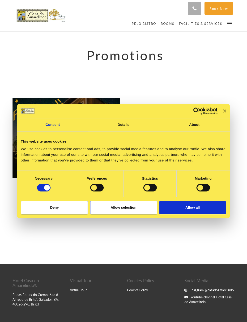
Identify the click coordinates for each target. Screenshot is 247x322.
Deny (54, 207)
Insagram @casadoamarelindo (209, 290)
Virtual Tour (78, 290)
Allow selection (123, 207)
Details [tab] (123, 125)
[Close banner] (224, 111)
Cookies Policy (137, 290)
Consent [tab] (53, 125)
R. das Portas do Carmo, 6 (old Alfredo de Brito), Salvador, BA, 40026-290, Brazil (36, 299)
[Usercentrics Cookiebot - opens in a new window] (196, 110)
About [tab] (194, 125)
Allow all (192, 207)
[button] (229, 23)
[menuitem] (143, 23)
